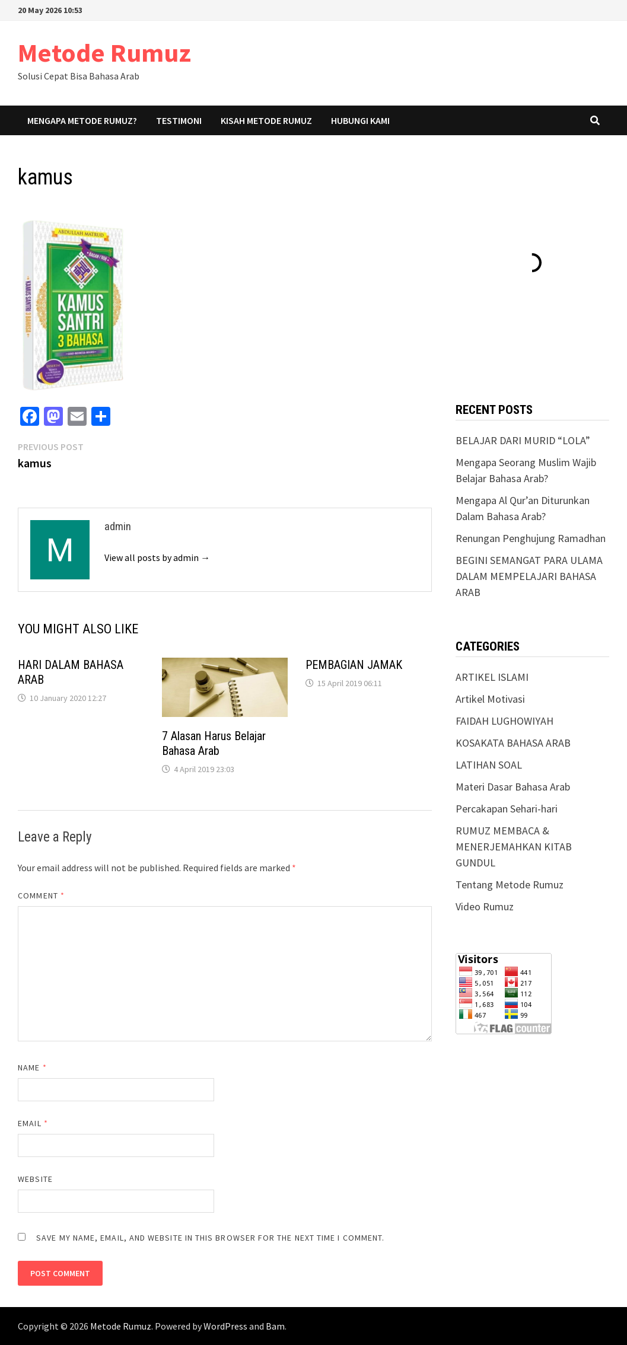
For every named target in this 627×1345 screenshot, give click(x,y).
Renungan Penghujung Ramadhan (531, 538)
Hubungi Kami (360, 120)
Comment (41, 895)
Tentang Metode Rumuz (510, 884)
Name (32, 1067)
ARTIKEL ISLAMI (492, 677)
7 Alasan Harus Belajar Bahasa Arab (214, 743)
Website (35, 1179)
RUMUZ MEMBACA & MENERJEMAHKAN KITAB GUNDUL (514, 846)
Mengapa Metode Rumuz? (82, 120)
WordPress (225, 1326)
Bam (275, 1326)
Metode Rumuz (104, 52)
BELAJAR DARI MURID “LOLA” (523, 440)
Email (33, 1123)
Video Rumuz (485, 906)
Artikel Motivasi (490, 699)
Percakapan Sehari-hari (507, 808)
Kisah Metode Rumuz (266, 120)
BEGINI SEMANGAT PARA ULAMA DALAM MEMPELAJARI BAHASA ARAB (529, 576)
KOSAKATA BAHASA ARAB (513, 743)
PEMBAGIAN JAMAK (353, 665)
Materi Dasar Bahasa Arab (513, 786)
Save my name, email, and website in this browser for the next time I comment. (210, 1237)
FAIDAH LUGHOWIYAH (504, 721)
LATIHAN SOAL (489, 765)
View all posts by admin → (157, 557)
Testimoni (179, 120)
